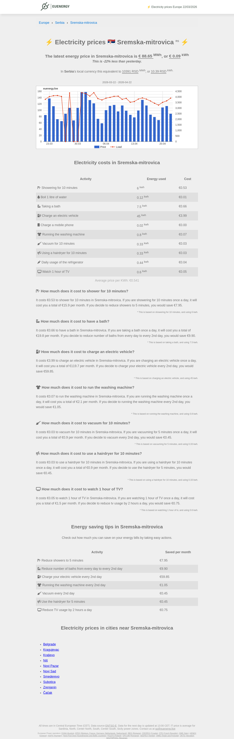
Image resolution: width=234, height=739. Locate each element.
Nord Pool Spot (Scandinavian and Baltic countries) (84, 735)
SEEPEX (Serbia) (147, 735)
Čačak (47, 693)
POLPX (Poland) (114, 735)
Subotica (49, 682)
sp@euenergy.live (165, 728)
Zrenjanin (49, 687)
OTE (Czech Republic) (168, 733)
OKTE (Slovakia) (187, 735)
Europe (44, 22)
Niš (45, 660)
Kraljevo (49, 655)
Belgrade (49, 644)
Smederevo (51, 676)
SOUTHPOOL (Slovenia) (116, 738)
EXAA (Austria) (68, 733)
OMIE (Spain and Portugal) (167, 735)
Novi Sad (49, 671)
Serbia (59, 22)
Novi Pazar (51, 666)
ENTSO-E (111, 725)
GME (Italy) (184, 733)
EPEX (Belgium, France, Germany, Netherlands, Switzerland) (101, 733)
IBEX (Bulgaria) (134, 733)
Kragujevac (51, 650)
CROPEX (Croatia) (150, 733)
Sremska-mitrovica (83, 22)
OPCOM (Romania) (131, 735)
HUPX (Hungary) (55, 735)
